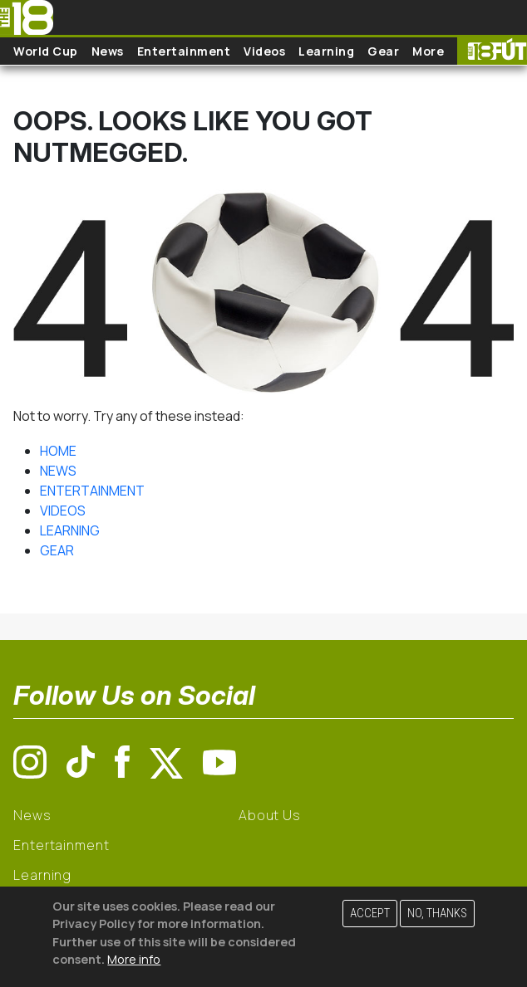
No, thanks (437, 913)
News (107, 51)
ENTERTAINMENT (92, 490)
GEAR (57, 550)
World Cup (45, 51)
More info (133, 959)
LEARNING (70, 530)
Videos (264, 51)
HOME (58, 451)
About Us (270, 815)
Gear (383, 51)
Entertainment (184, 51)
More (428, 51)
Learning (326, 51)
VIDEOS (63, 510)
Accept (370, 913)
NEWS (58, 471)
